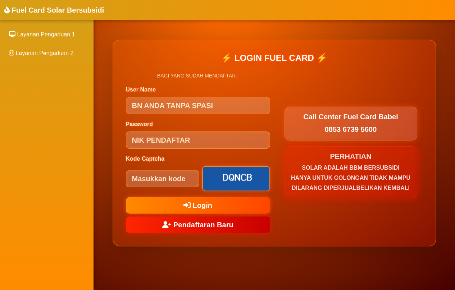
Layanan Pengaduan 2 (41, 53)
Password (139, 124)
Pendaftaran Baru (197, 225)
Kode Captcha (145, 159)
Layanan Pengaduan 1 (42, 34)
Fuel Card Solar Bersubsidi (54, 10)
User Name (141, 89)
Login (197, 205)
